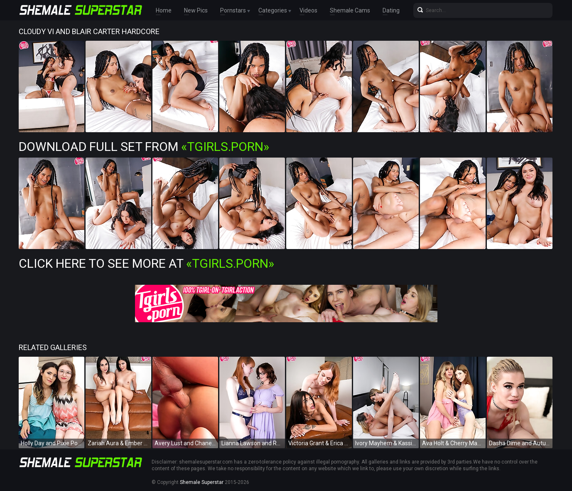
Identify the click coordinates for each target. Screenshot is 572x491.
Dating (391, 10)
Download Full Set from (144, 146)
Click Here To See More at (146, 263)
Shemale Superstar (201, 482)
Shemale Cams (350, 10)
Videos (308, 10)
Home (164, 10)
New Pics (196, 10)
